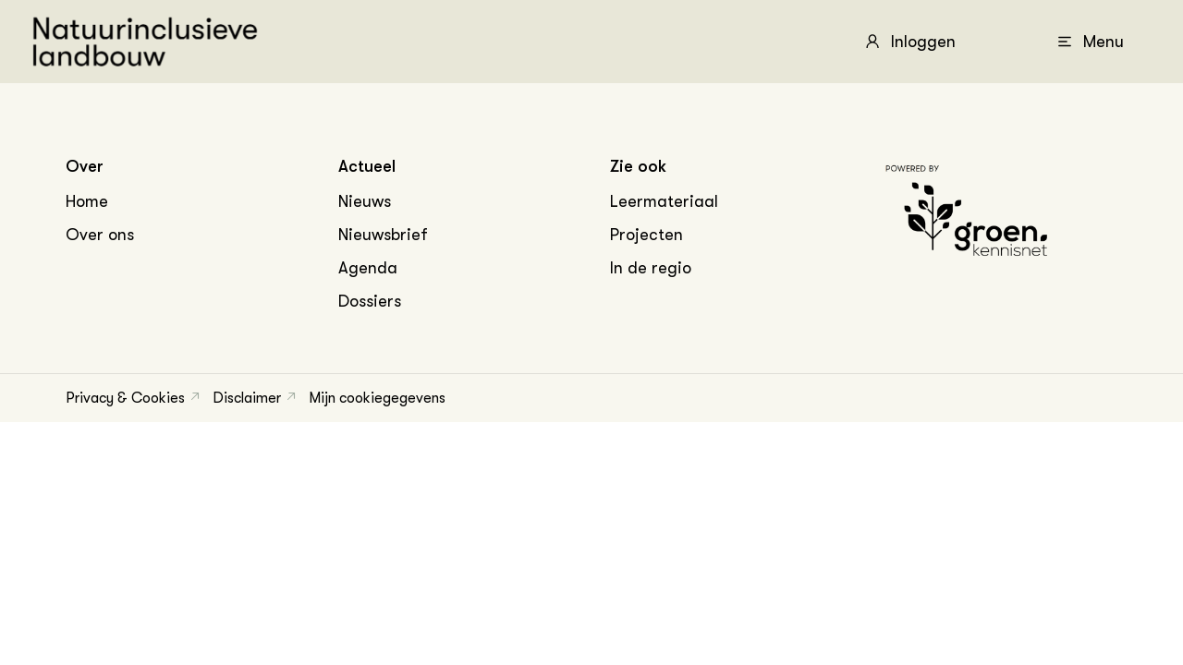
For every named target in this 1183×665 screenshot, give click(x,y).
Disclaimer (247, 398)
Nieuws (364, 201)
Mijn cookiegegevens (377, 398)
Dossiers (369, 301)
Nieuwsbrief (383, 234)
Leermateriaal (664, 201)
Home (87, 201)
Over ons (100, 234)
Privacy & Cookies (125, 398)
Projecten (646, 234)
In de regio (650, 268)
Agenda (367, 268)
